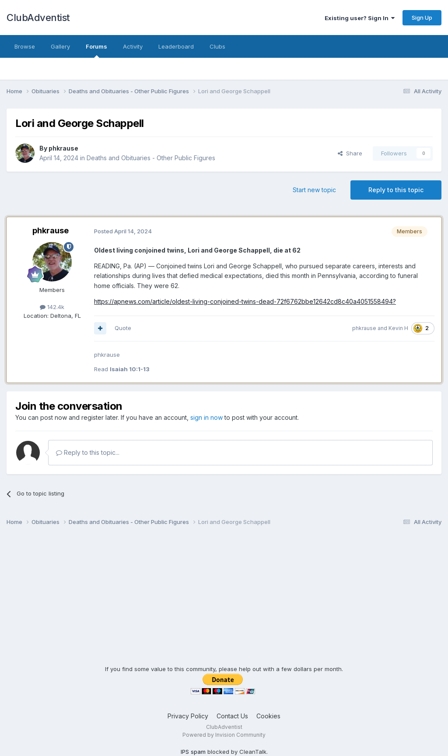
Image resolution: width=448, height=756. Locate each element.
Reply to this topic (396, 189)
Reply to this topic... (87, 452)
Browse (24, 46)
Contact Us (232, 716)
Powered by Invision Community (224, 734)
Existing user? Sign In (360, 17)
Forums (96, 50)
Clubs (217, 46)
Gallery (60, 46)
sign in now (206, 417)
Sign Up (422, 17)
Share (350, 153)
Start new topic (314, 189)
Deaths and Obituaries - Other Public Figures (151, 158)
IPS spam (193, 751)
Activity (133, 46)
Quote (123, 327)
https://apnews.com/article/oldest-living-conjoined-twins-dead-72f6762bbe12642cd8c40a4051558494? (245, 301)
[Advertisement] (224, 603)
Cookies (268, 716)
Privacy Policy (188, 716)
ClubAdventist (38, 17)
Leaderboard (176, 46)
